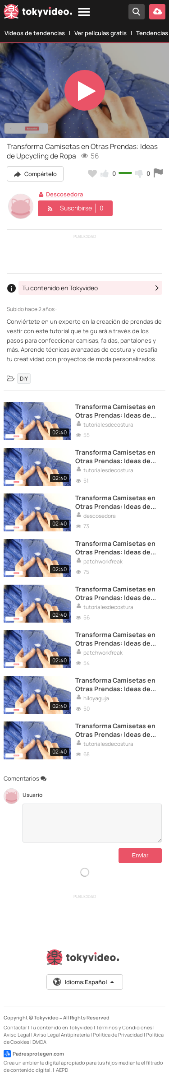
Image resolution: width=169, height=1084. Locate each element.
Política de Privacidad (118, 1034)
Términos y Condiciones (124, 1027)
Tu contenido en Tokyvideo (61, 1027)
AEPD (62, 1069)
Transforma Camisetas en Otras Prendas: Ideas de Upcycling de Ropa (115, 410)
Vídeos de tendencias (35, 33)
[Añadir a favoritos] (92, 173)
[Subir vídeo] (157, 11)
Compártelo (35, 174)
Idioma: (84, 982)
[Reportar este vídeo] (158, 173)
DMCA (39, 1041)
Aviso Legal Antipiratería (61, 1034)
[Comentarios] (92, 823)
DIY (24, 378)
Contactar (15, 1027)
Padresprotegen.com (34, 1053)
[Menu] (84, 12)
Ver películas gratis (100, 33)
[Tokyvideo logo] (38, 13)
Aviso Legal (17, 1034)
